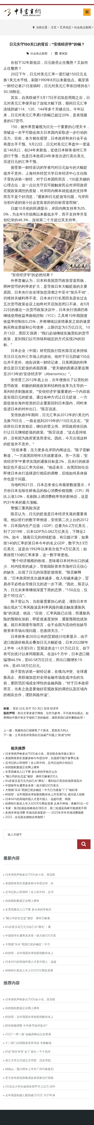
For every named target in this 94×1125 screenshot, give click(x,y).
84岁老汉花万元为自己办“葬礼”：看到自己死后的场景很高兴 (43, 781)
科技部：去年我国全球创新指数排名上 (29, 943)
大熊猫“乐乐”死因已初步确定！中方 (27, 934)
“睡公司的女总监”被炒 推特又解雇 (27, 908)
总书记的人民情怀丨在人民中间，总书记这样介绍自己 (39, 763)
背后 (15, 708)
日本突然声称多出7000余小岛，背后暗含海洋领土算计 (40, 753)
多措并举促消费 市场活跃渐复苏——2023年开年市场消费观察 (44, 812)
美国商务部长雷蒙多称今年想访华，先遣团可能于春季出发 (42, 758)
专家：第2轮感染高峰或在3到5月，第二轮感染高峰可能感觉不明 (46, 808)
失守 (28, 708)
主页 (54, 27)
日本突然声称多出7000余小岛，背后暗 (30, 865)
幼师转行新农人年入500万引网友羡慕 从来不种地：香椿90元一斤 (47, 803)
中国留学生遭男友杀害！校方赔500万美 (30, 926)
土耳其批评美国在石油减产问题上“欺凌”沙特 (43, 735)
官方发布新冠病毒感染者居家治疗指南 (29, 1068)
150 (34, 708)
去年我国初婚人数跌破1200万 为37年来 (30, 1085)
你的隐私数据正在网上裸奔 (22, 767)
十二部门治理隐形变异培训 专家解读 (28, 1033)
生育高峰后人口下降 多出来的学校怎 (28, 900)
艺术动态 (65, 27)
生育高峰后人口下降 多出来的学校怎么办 (31, 772)
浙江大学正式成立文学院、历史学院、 (29, 1050)
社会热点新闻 (82, 27)
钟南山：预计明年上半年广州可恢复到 (29, 1059)
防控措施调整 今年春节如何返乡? (26, 1016)
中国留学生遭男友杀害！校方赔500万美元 (32, 785)
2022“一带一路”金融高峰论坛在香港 (28, 1024)
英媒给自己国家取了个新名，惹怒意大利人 (42, 730)
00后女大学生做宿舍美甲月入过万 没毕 (30, 1077)
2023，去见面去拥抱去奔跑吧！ (25, 817)
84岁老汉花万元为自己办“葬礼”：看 (28, 917)
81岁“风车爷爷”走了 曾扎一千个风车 (28, 1042)
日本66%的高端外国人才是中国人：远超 (30, 952)
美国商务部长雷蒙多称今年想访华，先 (29, 873)
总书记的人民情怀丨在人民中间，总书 (29, 882)
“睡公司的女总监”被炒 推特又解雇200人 (31, 776)
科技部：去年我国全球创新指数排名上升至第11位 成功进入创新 (45, 794)
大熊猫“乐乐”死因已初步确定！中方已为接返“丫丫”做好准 (41, 790)
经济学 (54, 708)
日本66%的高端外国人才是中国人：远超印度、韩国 (37, 799)
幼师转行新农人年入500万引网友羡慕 (29, 961)
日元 (22, 708)
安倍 (46, 708)
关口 (40, 708)
